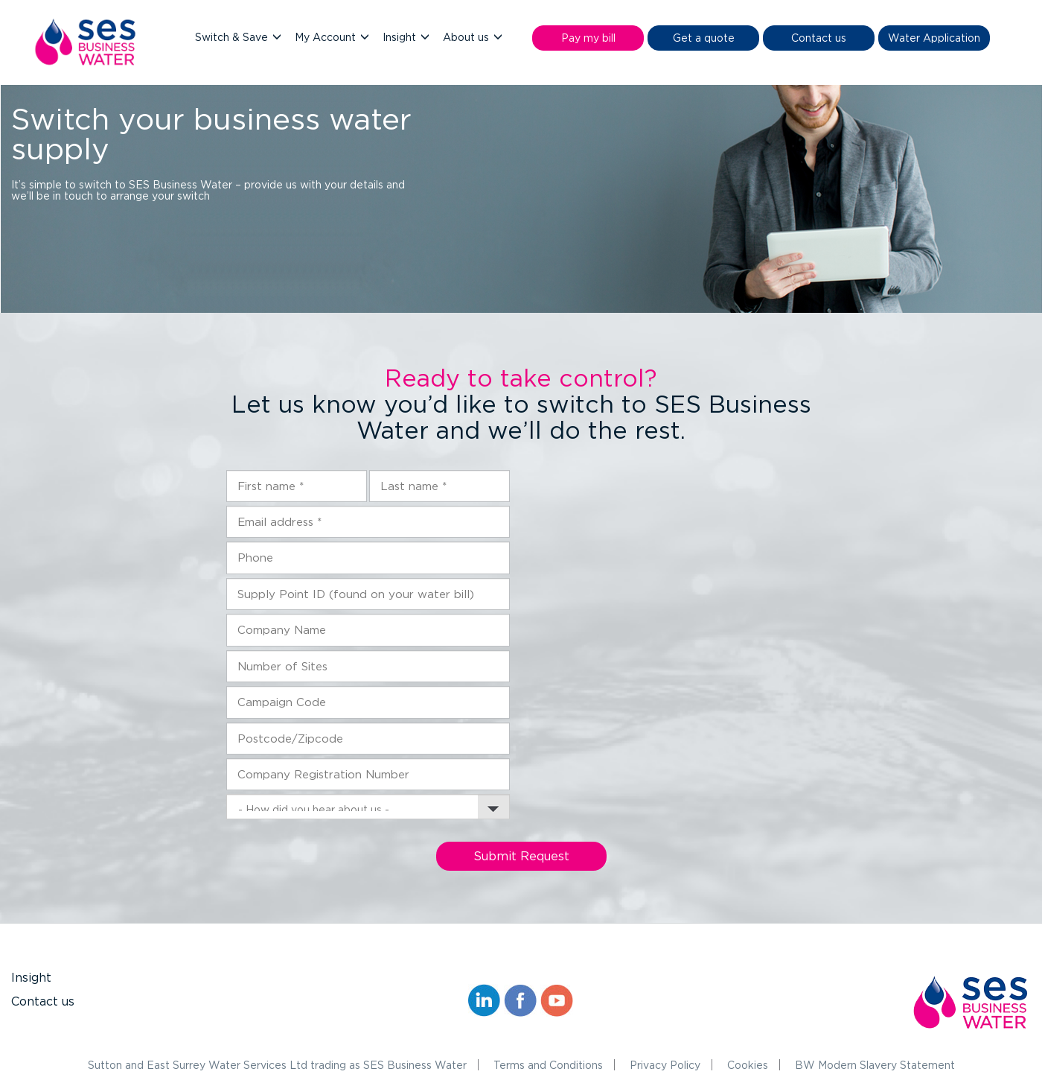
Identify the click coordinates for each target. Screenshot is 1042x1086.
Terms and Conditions (548, 1064)
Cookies (747, 1064)
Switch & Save (233, 36)
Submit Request (521, 856)
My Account (327, 36)
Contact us (42, 1001)
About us (467, 36)
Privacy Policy (665, 1064)
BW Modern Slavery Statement (875, 1064)
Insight (401, 36)
